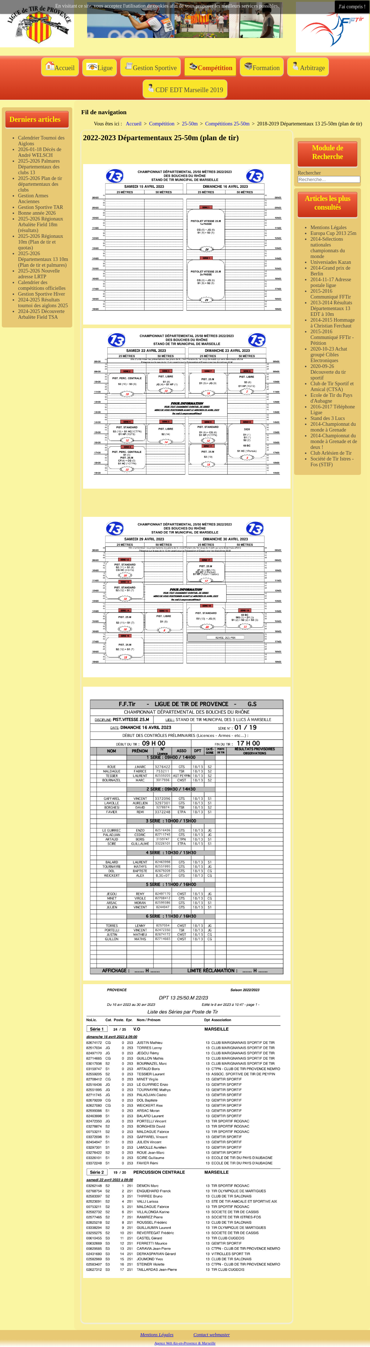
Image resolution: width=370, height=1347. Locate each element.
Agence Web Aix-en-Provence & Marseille (184, 1343)
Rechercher (309, 173)
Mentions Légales (156, 1334)
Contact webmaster (211, 1334)
